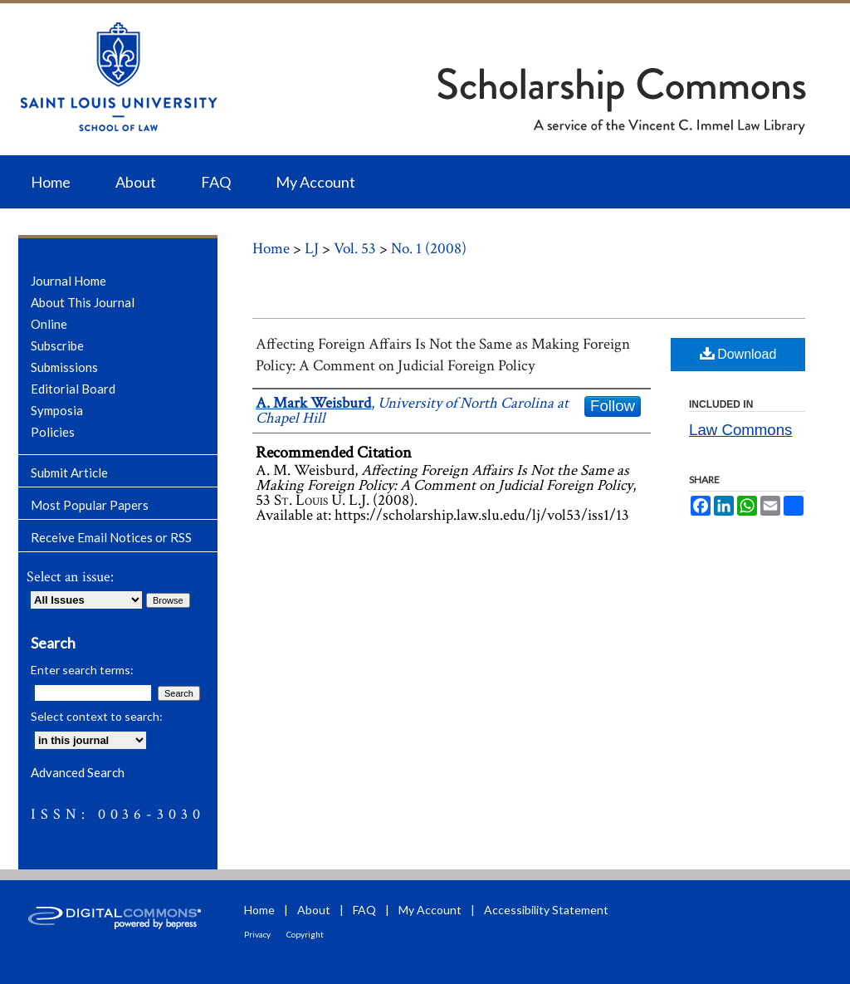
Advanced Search (78, 772)
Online (49, 323)
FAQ (364, 910)
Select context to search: (97, 716)
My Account (430, 910)
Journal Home (68, 280)
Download (738, 353)
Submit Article (69, 472)
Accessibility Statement (546, 910)
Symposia (57, 410)
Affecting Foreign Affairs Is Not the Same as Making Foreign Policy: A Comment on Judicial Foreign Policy (443, 355)
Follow (612, 405)
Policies (53, 431)
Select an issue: (70, 576)
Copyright (305, 934)
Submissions (64, 367)
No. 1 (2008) (429, 248)
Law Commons (740, 429)
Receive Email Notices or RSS (111, 537)
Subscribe (57, 345)
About (313, 910)
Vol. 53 (355, 248)
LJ (312, 248)
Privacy (257, 934)
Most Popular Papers (90, 504)
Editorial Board (73, 388)
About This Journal (82, 302)
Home (271, 248)
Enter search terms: (82, 670)
